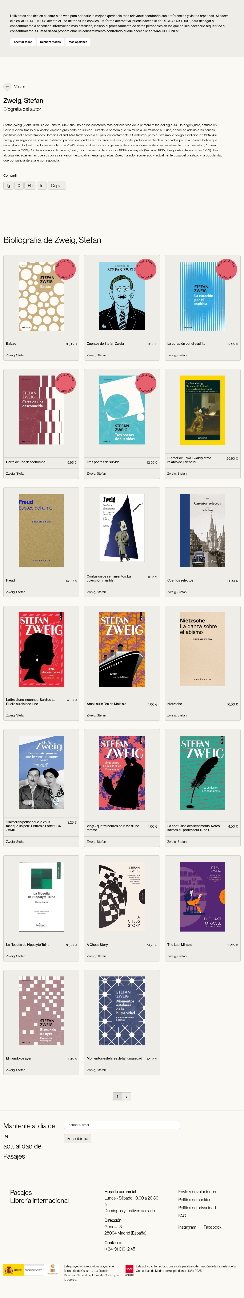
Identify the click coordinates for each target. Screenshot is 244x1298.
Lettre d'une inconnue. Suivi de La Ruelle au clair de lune (31, 702)
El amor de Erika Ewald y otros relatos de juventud (189, 460)
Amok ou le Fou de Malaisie (106, 704)
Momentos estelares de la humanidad (114, 1058)
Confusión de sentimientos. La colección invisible (109, 578)
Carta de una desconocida (25, 462)
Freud (10, 580)
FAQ (182, 1215)
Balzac (11, 344)
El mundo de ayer (19, 1058)
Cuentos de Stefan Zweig (105, 344)
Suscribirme (77, 1138)
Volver (14, 87)
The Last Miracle (179, 945)
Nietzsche (174, 704)
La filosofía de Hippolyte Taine (27, 945)
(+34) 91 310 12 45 (119, 1249)
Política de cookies (194, 1199)
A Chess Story (97, 945)
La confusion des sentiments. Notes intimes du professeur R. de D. (193, 828)
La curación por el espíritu (186, 344)
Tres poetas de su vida (103, 462)
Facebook (212, 1227)
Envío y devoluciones (197, 1191)
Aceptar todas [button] (23, 42)
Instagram (187, 1227)
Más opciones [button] (78, 42)
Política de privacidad (197, 1207)
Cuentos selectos (180, 580)
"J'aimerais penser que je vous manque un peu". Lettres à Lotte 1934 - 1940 (33, 826)
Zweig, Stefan (15, 355)
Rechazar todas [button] (50, 42)
